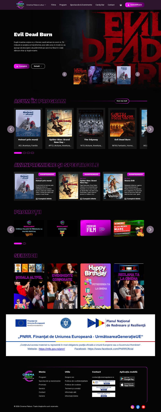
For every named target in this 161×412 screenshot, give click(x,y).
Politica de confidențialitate (69, 382)
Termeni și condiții (66, 389)
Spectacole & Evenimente (81, 5)
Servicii (40, 389)
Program (64, 5)
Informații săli (65, 392)
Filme (54, 5)
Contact (110, 5)
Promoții (41, 385)
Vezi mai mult (121, 101)
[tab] (17, 157)
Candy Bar (99, 5)
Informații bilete (65, 395)
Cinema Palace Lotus (36, 5)
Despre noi (63, 378)
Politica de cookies (66, 385)
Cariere (40, 395)
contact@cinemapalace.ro (92, 378)
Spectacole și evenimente (47, 382)
